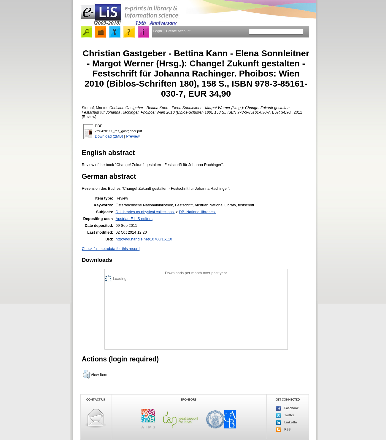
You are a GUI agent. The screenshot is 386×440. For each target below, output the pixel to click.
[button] (86, 374)
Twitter (285, 415)
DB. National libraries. (197, 212)
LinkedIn (286, 422)
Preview (133, 136)
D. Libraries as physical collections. (144, 212)
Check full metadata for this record (111, 248)
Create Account (178, 31)
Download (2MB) (109, 136)
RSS (283, 429)
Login (157, 31)
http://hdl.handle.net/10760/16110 (143, 239)
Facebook (287, 408)
